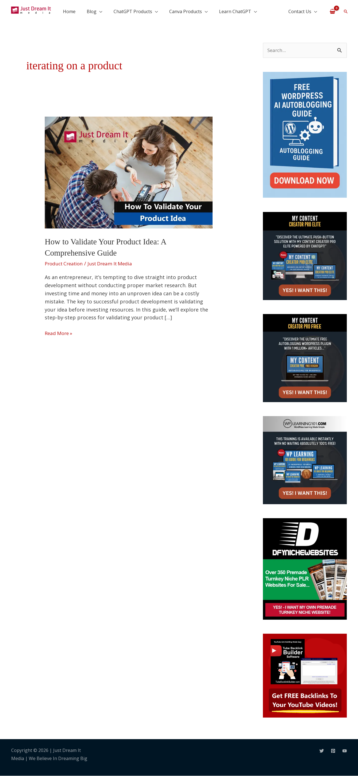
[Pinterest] (333, 751)
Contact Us (299, 11)
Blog (91, 11)
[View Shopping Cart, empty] (332, 11)
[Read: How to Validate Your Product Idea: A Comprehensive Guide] (129, 172)
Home (69, 11)
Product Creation (65, 263)
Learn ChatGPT (235, 11)
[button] (345, 11)
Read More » (59, 332)
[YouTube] (344, 751)
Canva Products (185, 11)
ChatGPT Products (133, 11)
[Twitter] (321, 751)
